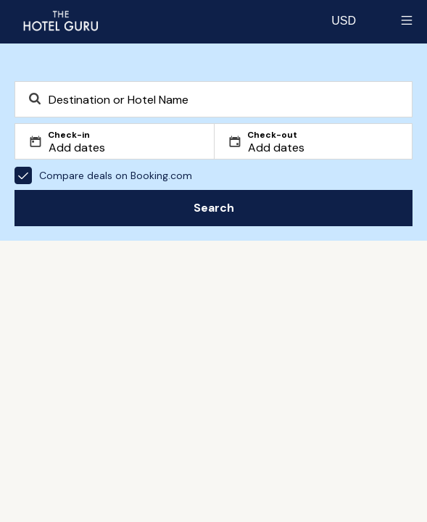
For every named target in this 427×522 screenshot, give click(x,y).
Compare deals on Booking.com (103, 175)
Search (214, 207)
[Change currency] (343, 20)
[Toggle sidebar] (407, 20)
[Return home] (60, 20)
